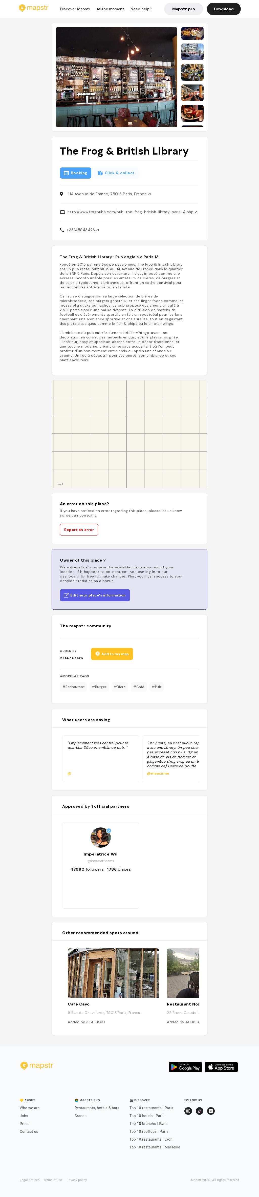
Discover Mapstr (75, 9)
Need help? (141, 9)
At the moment (110, 9)
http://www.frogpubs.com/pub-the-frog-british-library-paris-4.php (132, 212)
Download (224, 9)
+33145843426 (83, 229)
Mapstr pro (183, 9)
